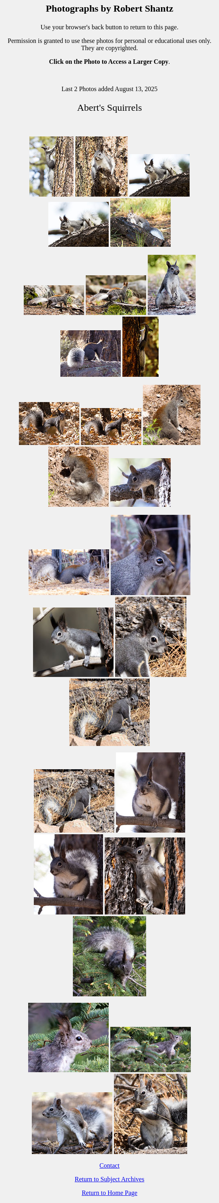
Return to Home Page (109, 1192)
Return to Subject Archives (110, 1179)
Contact (109, 1165)
